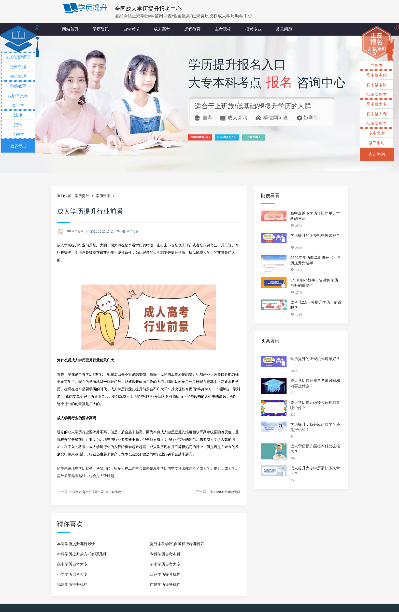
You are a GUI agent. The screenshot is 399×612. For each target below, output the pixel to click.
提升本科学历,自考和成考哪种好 (177, 543)
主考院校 (223, 29)
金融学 (18, 134)
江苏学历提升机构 (165, 574)
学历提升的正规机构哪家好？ (315, 235)
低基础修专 (376, 123)
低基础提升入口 (260, 140)
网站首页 (70, 29)
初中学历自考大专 (165, 564)
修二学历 (376, 143)
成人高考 (162, 29)
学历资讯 (101, 29)
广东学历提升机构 (165, 584)
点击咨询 (377, 154)
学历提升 (82, 196)
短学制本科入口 (211, 140)
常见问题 (284, 29)
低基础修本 (376, 94)
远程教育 (192, 29)
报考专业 (253, 29)
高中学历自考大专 (72, 564)
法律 (18, 115)
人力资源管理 (18, 57)
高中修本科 (376, 75)
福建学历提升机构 (72, 584)
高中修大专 (376, 104)
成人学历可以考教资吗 (222, 492)
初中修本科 (376, 85)
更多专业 (18, 146)
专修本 (376, 65)
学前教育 (18, 86)
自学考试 (131, 29)
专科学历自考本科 (165, 553)
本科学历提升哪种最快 (76, 543)
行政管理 (18, 67)
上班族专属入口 (309, 140)
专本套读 (376, 133)
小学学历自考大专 (72, 574)
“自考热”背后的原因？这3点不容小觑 (100, 492)
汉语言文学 (18, 96)
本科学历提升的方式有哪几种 (82, 553)
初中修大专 (376, 114)
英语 (18, 125)
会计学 (18, 105)
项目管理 (18, 76)
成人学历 (64, 245)
